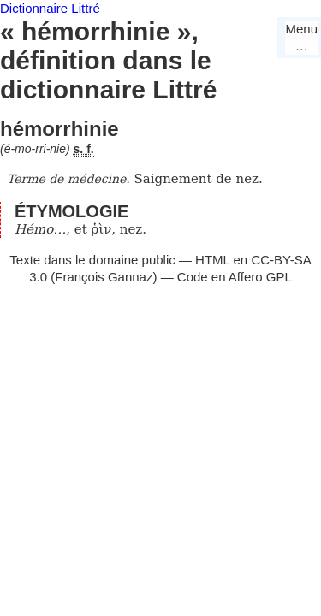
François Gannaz (103, 277)
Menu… (301, 37)
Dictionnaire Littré (50, 8)
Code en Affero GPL (234, 277)
